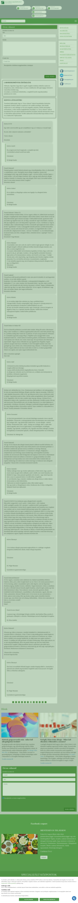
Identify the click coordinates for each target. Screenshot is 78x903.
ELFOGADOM (28, 899)
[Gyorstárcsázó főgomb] (74, 898)
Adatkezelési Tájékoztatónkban (8, 883)
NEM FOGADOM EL (49, 899)
